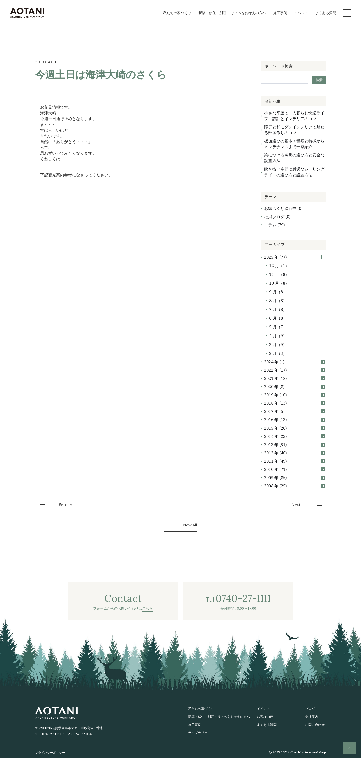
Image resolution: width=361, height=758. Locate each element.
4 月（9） (278, 336)
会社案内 (311, 716)
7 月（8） (278, 309)
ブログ (310, 708)
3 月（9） (278, 344)
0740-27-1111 (52, 734)
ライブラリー (198, 732)
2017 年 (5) (294, 411)
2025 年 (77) (294, 257)
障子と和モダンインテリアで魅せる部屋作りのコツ (294, 129)
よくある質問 (325, 12)
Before (65, 504)
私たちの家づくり (177, 12)
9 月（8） (278, 292)
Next (296, 504)
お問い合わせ (315, 724)
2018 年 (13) (294, 403)
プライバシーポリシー (50, 752)
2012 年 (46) (294, 453)
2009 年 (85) (294, 477)
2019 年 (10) (294, 395)
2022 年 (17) (294, 370)
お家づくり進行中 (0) (283, 208)
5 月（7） (278, 327)
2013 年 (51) (294, 444)
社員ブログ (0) (277, 216)
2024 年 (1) (294, 362)
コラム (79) (274, 225)
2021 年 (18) (294, 378)
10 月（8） (279, 283)
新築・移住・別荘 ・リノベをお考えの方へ (232, 12)
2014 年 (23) (294, 436)
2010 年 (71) (294, 469)
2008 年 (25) (294, 486)
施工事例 (280, 12)
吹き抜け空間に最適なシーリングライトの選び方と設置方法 (294, 172)
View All (190, 525)
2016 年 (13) (294, 420)
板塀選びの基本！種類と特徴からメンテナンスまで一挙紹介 (294, 143)
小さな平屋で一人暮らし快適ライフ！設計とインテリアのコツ (294, 115)
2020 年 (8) (294, 386)
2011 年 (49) (294, 461)
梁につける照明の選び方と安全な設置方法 (294, 157)
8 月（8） (278, 300)
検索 (319, 79)
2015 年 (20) (294, 428)
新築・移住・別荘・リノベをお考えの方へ (219, 716)
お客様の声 (265, 716)
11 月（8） (279, 274)
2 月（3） (278, 353)
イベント (301, 12)
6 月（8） (278, 318)
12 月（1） (279, 265)
